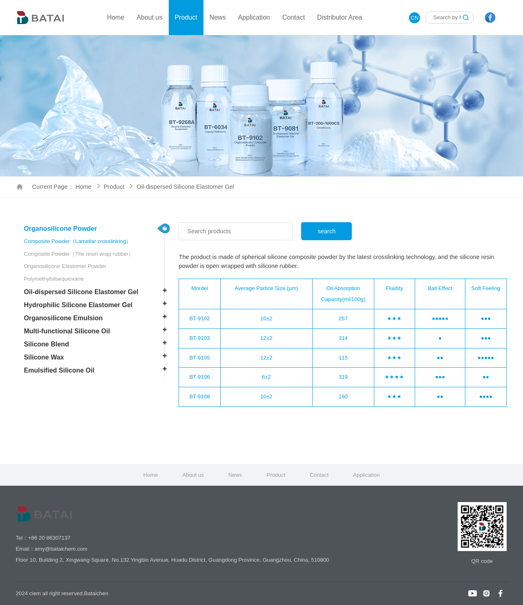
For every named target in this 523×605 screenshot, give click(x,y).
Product (186, 17)
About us (149, 17)
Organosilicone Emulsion (63, 318)
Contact (293, 17)
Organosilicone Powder (60, 228)
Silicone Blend (46, 344)
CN (414, 18)
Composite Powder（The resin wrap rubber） (79, 254)
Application (254, 17)
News (218, 17)
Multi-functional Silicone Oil (67, 331)
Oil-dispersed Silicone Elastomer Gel (185, 186)
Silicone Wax (44, 357)
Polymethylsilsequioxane (53, 279)
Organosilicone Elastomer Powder (65, 266)
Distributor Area (339, 17)
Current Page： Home (65, 186)
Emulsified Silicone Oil (59, 370)
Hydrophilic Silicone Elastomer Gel (78, 304)
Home (116, 17)
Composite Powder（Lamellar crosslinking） (77, 241)
